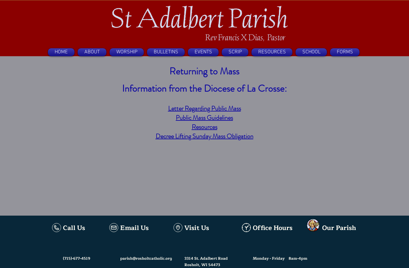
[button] (92, 52)
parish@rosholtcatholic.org (146, 258)
